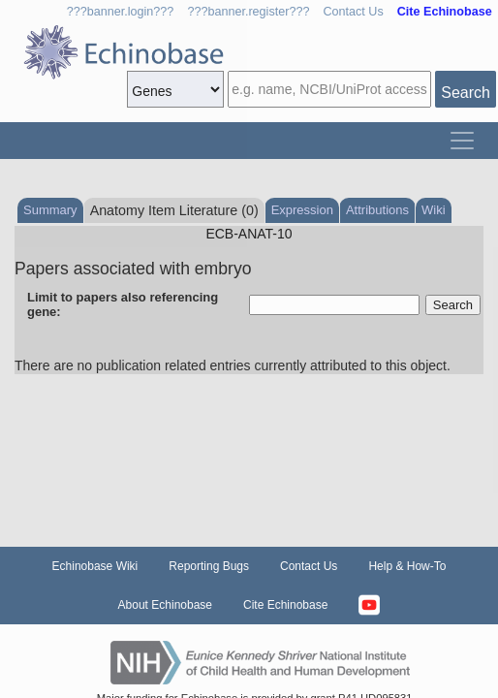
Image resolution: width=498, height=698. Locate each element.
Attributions (377, 210)
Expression (302, 210)
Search (465, 92)
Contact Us (353, 11)
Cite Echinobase (285, 605)
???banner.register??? (248, 11)
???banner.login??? (120, 11)
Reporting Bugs (209, 566)
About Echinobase (165, 605)
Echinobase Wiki (95, 566)
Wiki (433, 210)
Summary (50, 210)
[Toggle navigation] (462, 140)
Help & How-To (407, 566)
